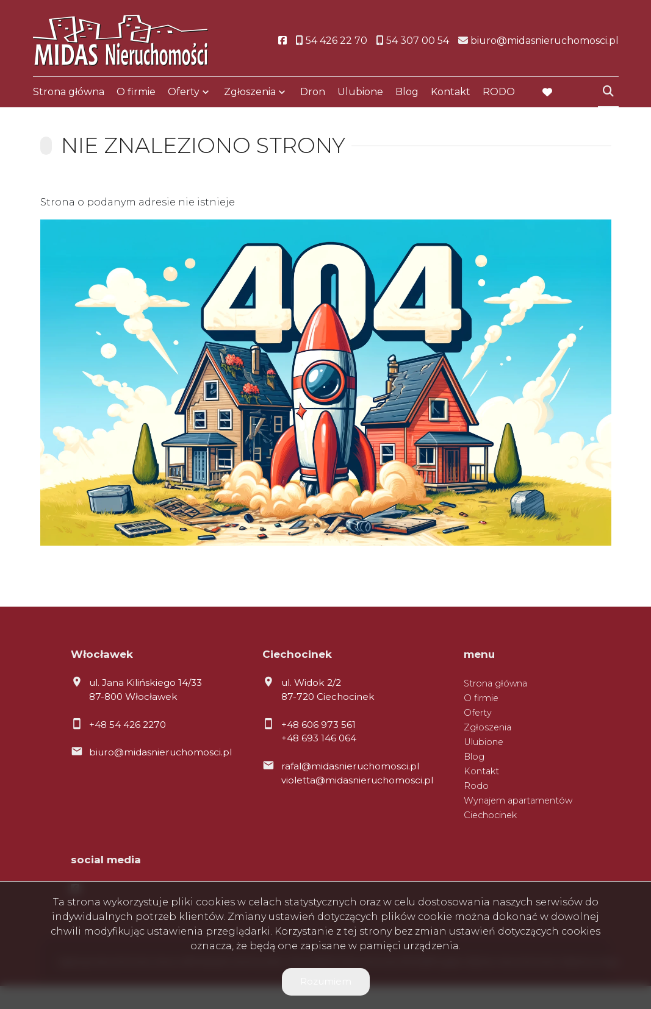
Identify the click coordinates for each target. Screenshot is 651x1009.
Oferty (184, 93)
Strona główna (68, 93)
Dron (312, 93)
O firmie (136, 93)
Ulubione (360, 93)
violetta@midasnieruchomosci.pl (357, 780)
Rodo (476, 785)
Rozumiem (325, 981)
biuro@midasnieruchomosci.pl (160, 752)
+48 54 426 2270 (127, 724)
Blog (407, 93)
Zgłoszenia (250, 93)
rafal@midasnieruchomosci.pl (350, 766)
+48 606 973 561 (318, 724)
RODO (499, 93)
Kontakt (450, 93)
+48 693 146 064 (318, 738)
